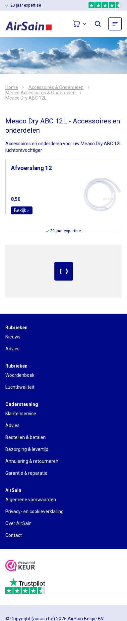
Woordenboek (19, 375)
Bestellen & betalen (25, 437)
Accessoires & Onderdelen (56, 87)
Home (11, 87)
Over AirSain (18, 523)
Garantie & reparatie (26, 473)
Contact (13, 535)
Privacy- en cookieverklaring (34, 511)
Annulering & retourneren (31, 461)
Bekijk (22, 210)
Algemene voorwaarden (30, 499)
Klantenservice (20, 413)
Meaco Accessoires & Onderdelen (40, 92)
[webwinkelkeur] (20, 566)
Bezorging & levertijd (26, 449)
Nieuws (13, 336)
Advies (12, 348)
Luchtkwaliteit (19, 387)
